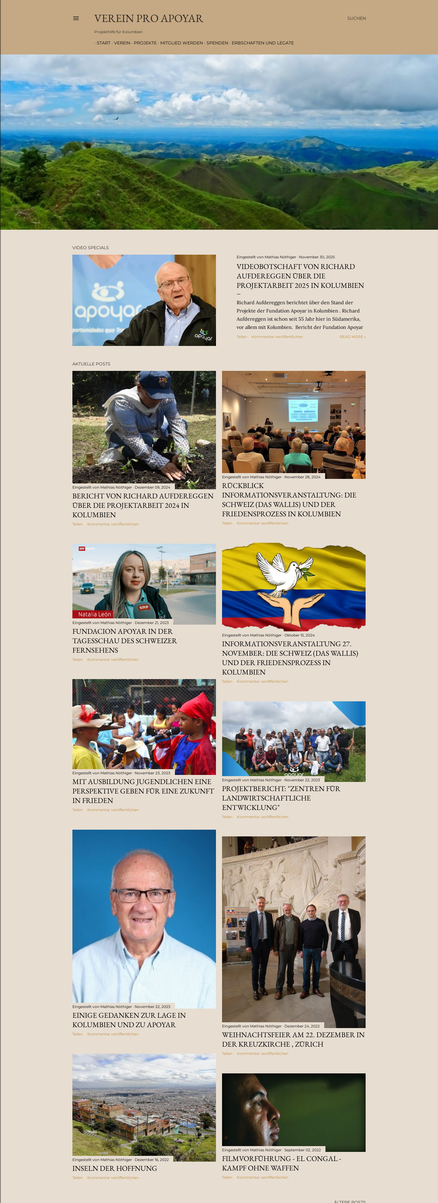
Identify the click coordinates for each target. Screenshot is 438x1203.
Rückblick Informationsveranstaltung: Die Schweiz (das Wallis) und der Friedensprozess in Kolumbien (289, 499)
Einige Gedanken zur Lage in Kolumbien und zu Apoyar (129, 1019)
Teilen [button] (242, 336)
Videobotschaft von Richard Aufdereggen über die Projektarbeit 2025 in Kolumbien (300, 276)
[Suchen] (356, 18)
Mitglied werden (179, 43)
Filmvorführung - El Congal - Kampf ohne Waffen (281, 1163)
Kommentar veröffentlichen (277, 336)
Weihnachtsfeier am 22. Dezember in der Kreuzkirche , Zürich (293, 1039)
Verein (120, 43)
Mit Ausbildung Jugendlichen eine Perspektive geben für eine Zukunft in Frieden (143, 791)
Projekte (142, 43)
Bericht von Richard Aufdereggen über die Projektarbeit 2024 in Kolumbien (143, 505)
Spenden (215, 43)
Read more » (353, 336)
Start (101, 43)
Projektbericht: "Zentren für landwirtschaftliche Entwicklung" (281, 798)
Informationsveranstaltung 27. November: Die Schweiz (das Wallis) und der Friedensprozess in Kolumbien (290, 658)
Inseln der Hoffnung (114, 1168)
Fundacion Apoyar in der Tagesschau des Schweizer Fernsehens (124, 640)
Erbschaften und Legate (260, 43)
